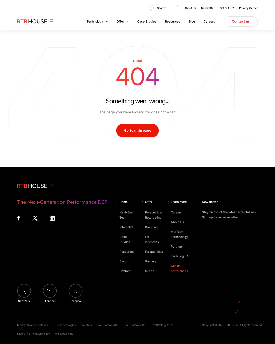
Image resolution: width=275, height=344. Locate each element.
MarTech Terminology (182, 234)
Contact (127, 271)
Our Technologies (65, 325)
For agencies (156, 251)
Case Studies (146, 21)
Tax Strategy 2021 (108, 325)
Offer (122, 21)
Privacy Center (248, 8)
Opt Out (227, 8)
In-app (152, 271)
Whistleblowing (64, 333)
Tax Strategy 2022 (135, 325)
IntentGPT (128, 227)
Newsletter (208, 8)
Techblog (179, 256)
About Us (190, 8)
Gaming (152, 261)
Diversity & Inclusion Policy (33, 333)
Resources (172, 21)
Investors (86, 325)
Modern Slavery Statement (33, 325)
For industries (156, 239)
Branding (153, 227)
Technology (97, 21)
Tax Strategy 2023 (162, 325)
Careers (209, 21)
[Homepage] (35, 21)
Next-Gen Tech (130, 214)
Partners (179, 246)
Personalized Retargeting (156, 214)
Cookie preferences (179, 268)
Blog (192, 21)
